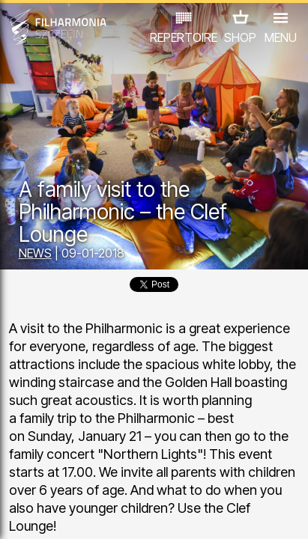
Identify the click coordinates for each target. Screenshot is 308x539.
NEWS (35, 253)
